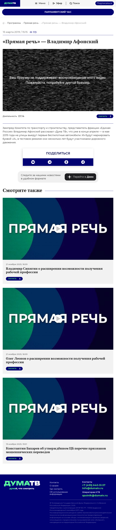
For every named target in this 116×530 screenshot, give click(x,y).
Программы (14, 23)
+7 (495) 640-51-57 (93, 485)
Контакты (54, 482)
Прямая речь (31, 23)
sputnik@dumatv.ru (95, 495)
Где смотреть (56, 489)
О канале (54, 486)
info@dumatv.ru (92, 488)
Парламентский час (58, 12)
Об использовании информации (59, 493)
